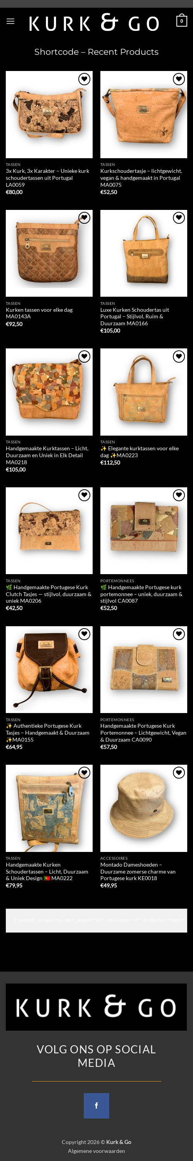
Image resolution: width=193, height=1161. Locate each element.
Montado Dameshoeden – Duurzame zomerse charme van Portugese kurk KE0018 (138, 871)
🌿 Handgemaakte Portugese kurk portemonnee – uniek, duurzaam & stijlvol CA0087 (141, 594)
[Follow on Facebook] (96, 1106)
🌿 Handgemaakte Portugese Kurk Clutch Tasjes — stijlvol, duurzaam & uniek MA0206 (48, 594)
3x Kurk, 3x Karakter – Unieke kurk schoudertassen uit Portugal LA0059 (47, 178)
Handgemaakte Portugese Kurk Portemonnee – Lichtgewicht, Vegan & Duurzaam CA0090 (143, 732)
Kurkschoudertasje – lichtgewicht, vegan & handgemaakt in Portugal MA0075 (141, 178)
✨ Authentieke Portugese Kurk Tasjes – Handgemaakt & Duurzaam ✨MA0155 (48, 732)
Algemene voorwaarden (96, 1150)
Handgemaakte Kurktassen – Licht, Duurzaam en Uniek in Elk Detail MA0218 (47, 455)
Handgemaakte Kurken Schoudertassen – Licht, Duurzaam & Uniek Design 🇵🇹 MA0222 (47, 871)
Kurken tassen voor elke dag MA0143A (39, 313)
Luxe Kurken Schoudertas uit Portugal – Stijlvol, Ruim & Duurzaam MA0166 (134, 316)
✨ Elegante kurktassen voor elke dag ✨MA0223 (139, 451)
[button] (10, 21)
